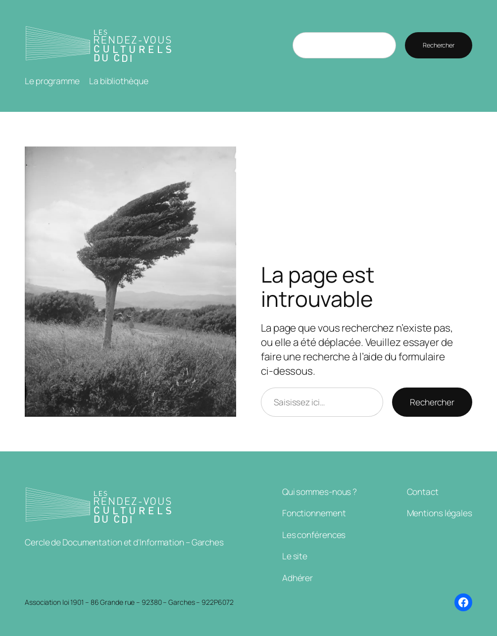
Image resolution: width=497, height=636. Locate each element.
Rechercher (438, 45)
